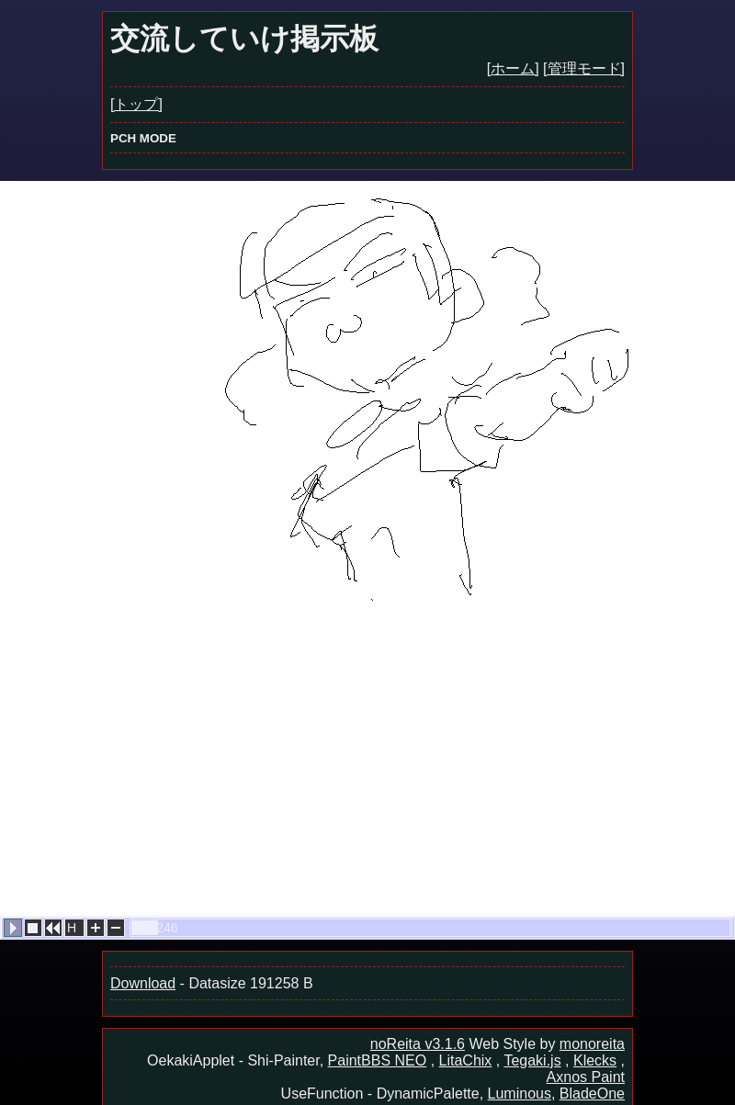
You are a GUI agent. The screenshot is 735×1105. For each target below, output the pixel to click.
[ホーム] (513, 68)
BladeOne (592, 1093)
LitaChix (465, 1060)
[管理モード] (584, 68)
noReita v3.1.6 (417, 1044)
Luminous (519, 1093)
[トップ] (136, 104)
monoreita (592, 1044)
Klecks (594, 1060)
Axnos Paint (586, 1077)
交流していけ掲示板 (244, 38)
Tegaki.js (531, 1060)
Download (142, 983)
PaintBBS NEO (377, 1060)
